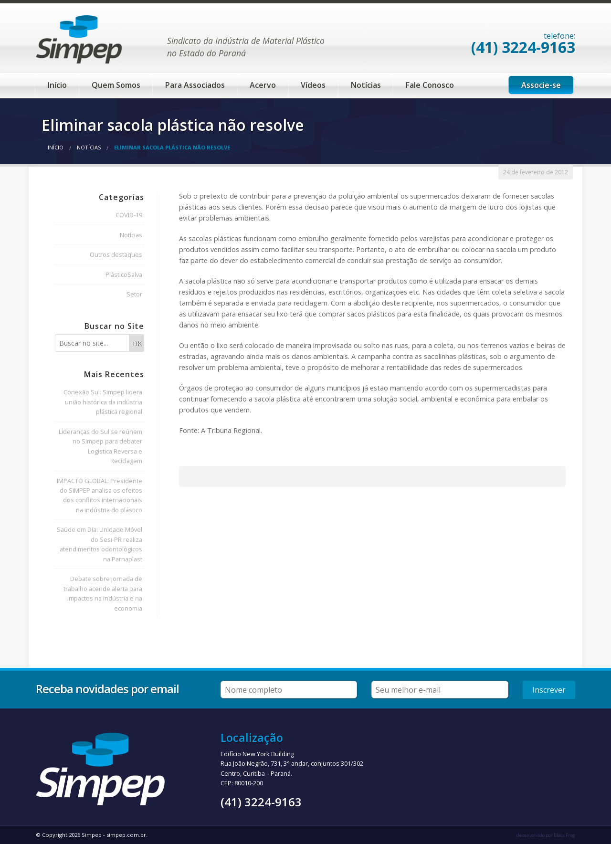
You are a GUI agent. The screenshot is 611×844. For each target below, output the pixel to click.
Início (57, 85)
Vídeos (313, 85)
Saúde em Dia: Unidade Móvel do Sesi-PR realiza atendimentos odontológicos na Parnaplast (99, 544)
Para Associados (195, 85)
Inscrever (549, 690)
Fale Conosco (430, 85)
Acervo (263, 85)
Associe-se (541, 85)
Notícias (366, 85)
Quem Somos (116, 85)
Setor (134, 294)
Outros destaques (116, 254)
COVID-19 (129, 215)
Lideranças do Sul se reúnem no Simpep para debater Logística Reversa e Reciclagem (100, 446)
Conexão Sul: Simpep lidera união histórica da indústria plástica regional (102, 402)
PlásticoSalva (123, 274)
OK (136, 343)
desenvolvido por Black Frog (545, 835)
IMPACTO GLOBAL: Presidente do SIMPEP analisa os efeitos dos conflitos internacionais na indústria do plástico (99, 495)
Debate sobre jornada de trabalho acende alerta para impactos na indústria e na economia (102, 593)
